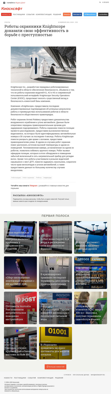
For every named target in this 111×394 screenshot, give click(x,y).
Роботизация (16, 177)
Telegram (34, 186)
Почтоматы (46, 236)
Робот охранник (28, 177)
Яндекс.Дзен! (20, 3)
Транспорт (80, 239)
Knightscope (47, 177)
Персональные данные (81, 374)
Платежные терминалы (15, 274)
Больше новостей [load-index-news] (55, 367)
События (30, 14)
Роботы (7, 22)
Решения (57, 14)
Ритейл (9, 345)
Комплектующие (44, 14)
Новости (6, 14)
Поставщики (19, 14)
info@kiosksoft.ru (98, 374)
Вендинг (79, 264)
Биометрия (10, 229)
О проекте (105, 2)
